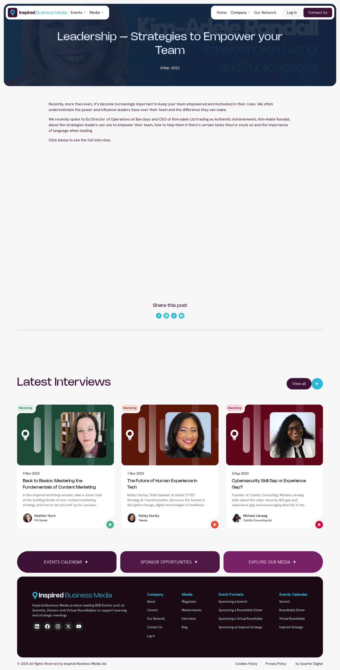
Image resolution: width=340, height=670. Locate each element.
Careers (152, 610)
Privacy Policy (275, 663)
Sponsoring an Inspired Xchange (240, 627)
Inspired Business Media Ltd (85, 663)
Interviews (189, 619)
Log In (292, 12)
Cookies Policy (246, 663)
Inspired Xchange (291, 627)
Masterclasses (191, 610)
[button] (78, 12)
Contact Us (317, 12)
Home (222, 12)
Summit (284, 602)
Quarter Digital (311, 663)
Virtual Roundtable (292, 619)
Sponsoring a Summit (233, 602)
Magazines (189, 602)
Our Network (265, 12)
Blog (185, 627)
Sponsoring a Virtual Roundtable (240, 619)
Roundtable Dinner (292, 610)
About (151, 602)
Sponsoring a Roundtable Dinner (240, 610)
